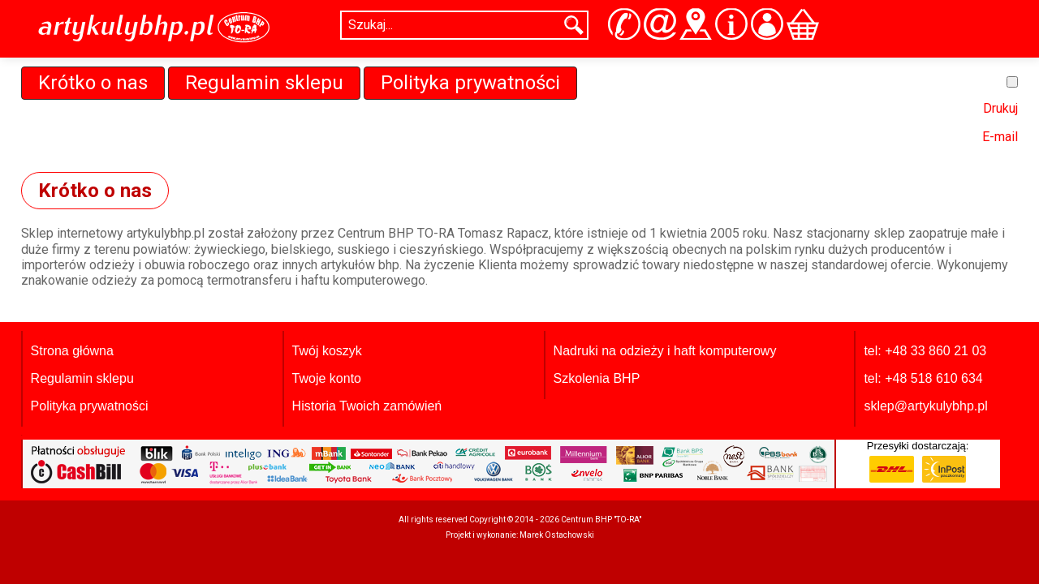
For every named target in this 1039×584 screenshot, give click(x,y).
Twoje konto (326, 378)
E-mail (1000, 136)
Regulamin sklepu (264, 82)
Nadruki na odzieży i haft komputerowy (665, 351)
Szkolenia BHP (597, 378)
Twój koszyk (327, 351)
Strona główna (72, 351)
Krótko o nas (93, 82)
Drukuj (1000, 108)
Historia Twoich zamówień (367, 406)
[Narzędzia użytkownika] (1012, 82)
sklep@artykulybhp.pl (925, 406)
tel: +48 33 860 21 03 (925, 351)
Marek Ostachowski (557, 534)
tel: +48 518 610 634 (923, 378)
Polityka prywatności (470, 82)
